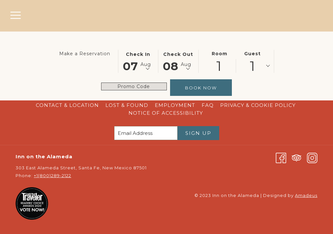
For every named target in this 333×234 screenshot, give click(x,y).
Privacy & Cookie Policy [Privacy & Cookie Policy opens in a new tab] (258, 105)
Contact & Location (67, 105)
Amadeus (306, 195)
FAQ (208, 105)
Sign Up (198, 133)
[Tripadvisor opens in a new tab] (296, 157)
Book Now (201, 87)
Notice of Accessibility (165, 113)
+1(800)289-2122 (52, 175)
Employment (175, 105)
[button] (138, 61)
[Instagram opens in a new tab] (312, 157)
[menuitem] (67, 105)
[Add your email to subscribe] (146, 133)
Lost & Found (126, 105)
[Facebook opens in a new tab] (281, 157)
